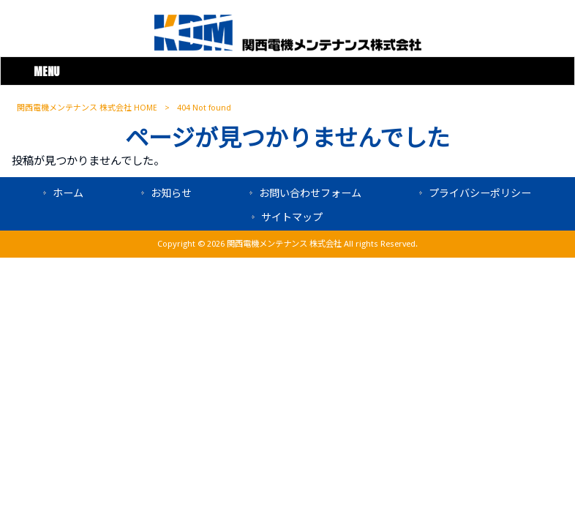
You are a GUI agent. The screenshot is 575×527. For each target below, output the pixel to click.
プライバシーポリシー (480, 193)
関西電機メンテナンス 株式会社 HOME (87, 108)
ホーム (68, 193)
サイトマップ (292, 217)
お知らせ (171, 193)
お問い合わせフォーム (310, 193)
